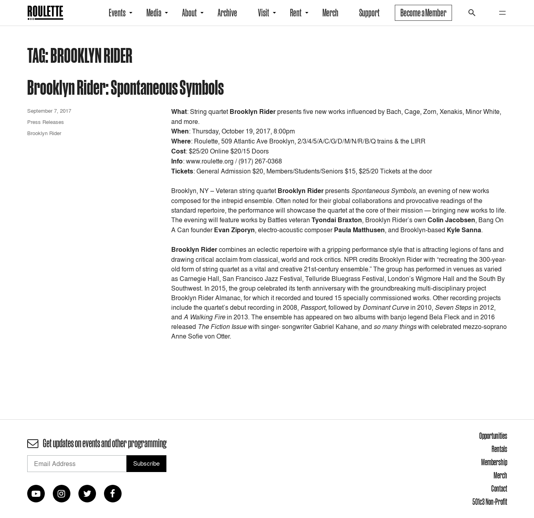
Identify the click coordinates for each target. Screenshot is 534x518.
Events (117, 13)
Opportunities (493, 435)
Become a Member (423, 13)
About (189, 13)
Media (153, 13)
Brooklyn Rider (44, 133)
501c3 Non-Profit (489, 501)
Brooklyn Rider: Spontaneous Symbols (125, 87)
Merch (330, 13)
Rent (296, 13)
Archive (227, 13)
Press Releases (45, 122)
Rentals (499, 449)
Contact (499, 488)
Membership (494, 462)
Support (369, 13)
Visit (263, 13)
